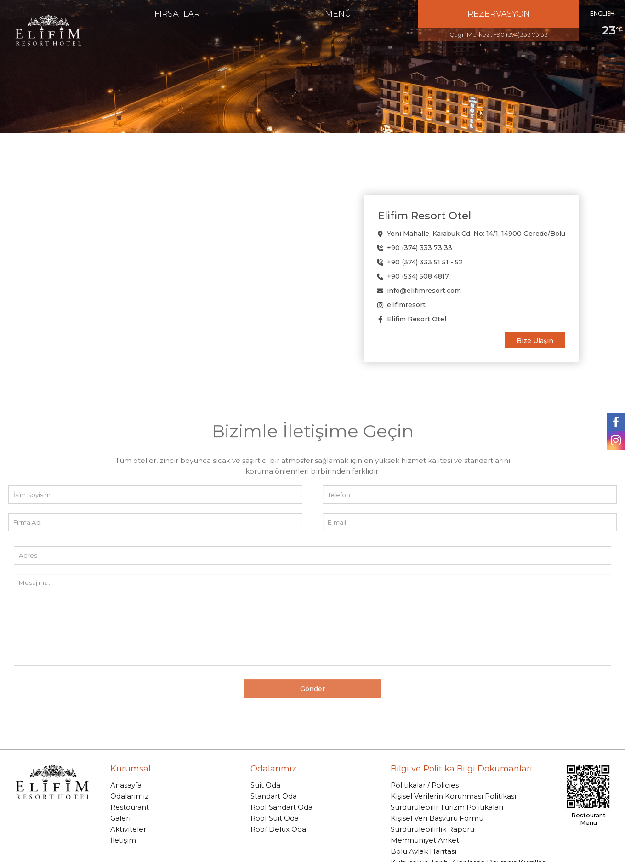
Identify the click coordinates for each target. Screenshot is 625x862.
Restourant (129, 807)
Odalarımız (129, 796)
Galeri (120, 818)
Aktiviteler (128, 829)
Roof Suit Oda (274, 818)
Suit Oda (265, 785)
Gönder (312, 710)
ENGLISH (602, 13)
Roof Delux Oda (278, 829)
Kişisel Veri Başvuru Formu (437, 818)
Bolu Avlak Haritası (423, 851)
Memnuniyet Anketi (426, 840)
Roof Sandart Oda (281, 807)
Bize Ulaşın (535, 340)
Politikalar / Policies (425, 785)
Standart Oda (273, 796)
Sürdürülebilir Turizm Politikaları (447, 807)
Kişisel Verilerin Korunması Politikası (453, 796)
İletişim (123, 840)
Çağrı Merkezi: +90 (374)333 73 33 (498, 34)
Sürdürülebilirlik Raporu (432, 829)
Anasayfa (126, 785)
